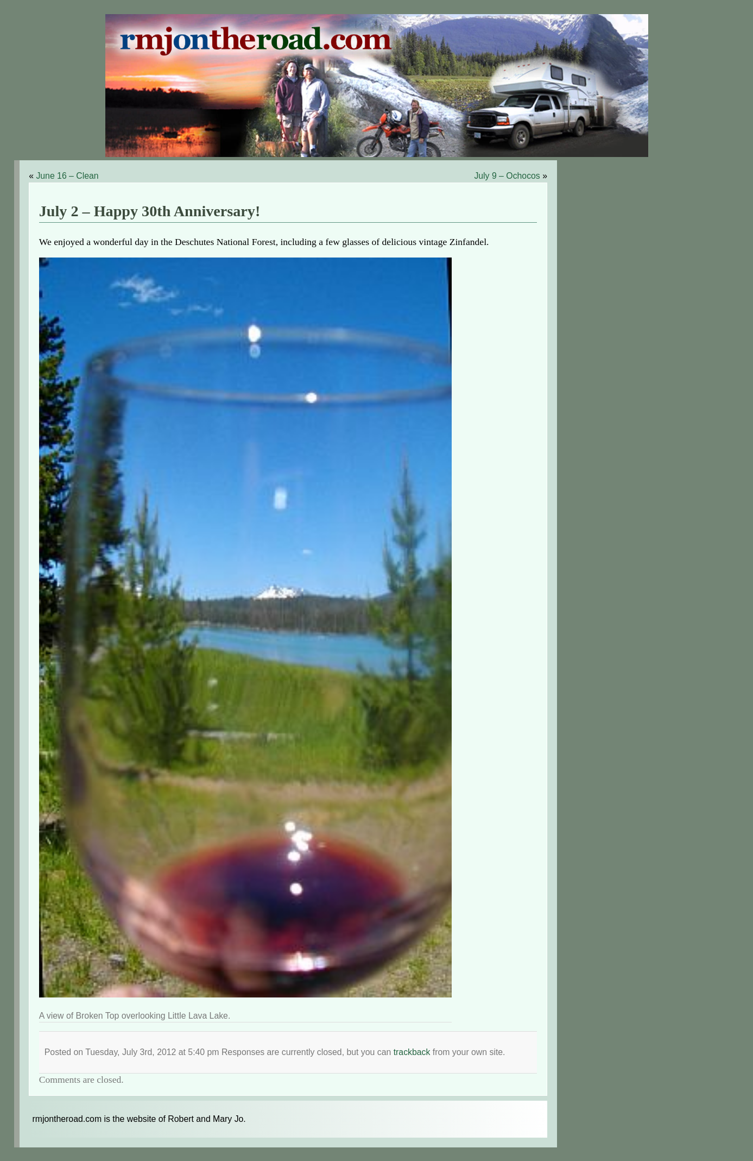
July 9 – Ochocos (507, 175)
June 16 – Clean (67, 175)
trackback (412, 1052)
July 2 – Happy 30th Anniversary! (150, 211)
